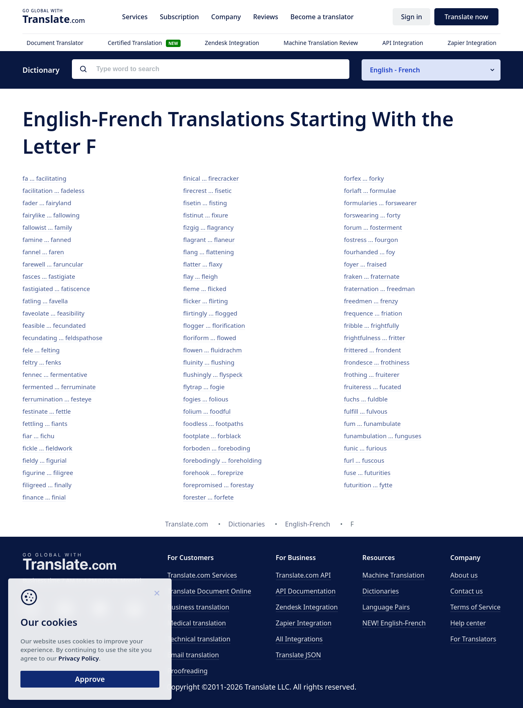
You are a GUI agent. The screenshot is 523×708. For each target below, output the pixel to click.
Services (135, 16)
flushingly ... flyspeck (212, 374)
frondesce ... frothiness (377, 362)
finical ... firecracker (211, 178)
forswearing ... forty (372, 215)
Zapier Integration (471, 43)
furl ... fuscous (364, 460)
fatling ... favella (45, 301)
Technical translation (198, 638)
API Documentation (306, 591)
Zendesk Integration (232, 43)
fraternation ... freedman (379, 289)
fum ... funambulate (372, 423)
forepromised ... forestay (218, 485)
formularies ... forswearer (380, 203)
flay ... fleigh (200, 276)
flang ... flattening (208, 252)
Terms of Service (475, 607)
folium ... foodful (206, 411)
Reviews (265, 16)
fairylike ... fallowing (51, 215)
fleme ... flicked (204, 289)
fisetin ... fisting (205, 203)
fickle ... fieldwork (47, 448)
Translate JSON (298, 654)
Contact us (466, 591)
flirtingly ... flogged (210, 313)
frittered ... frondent (372, 350)
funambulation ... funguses (382, 436)
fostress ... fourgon (371, 239)
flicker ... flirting (205, 301)
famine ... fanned (46, 239)
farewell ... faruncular (52, 264)
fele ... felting (41, 350)
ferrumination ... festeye (57, 399)
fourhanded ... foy (369, 252)
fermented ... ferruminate (59, 387)
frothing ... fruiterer (372, 374)
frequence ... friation (373, 313)
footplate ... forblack (212, 436)
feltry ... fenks (41, 362)
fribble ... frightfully (371, 325)
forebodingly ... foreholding (222, 460)
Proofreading (187, 670)
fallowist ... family (47, 227)
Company (226, 16)
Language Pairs (386, 607)
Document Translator (55, 43)
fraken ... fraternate (372, 276)
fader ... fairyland (46, 203)
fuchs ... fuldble (366, 399)
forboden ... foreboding (216, 448)
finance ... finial (44, 497)
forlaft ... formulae (370, 190)
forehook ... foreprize (213, 472)
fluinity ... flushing (208, 362)
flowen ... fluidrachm (212, 350)
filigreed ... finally (47, 485)
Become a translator (322, 16)
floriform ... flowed (209, 338)
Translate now (466, 16)
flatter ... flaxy (202, 264)
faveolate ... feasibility (53, 313)
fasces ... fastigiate (48, 276)
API (303, 575)
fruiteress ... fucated (372, 387)
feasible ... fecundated (54, 325)
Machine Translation (393, 575)
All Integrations (299, 638)
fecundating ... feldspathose (62, 338)
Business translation (198, 607)
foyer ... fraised (365, 264)
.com (53, 19)
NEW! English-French (394, 622)
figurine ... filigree (47, 472)
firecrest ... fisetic (207, 190)
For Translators (473, 638)
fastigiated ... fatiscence (56, 289)
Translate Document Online (209, 591)
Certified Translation (144, 43)
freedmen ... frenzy (371, 301)
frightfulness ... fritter (374, 338)
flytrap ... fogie (203, 387)
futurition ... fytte (368, 485)
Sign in (411, 16)
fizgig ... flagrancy (208, 227)
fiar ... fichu (38, 436)
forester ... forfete (208, 497)
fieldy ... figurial (44, 460)
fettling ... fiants (44, 423)
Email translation (193, 654)
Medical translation (196, 622)
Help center (468, 622)
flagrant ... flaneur (209, 239)
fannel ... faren (43, 252)
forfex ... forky (364, 178)
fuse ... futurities (367, 472)
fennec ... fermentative (54, 374)
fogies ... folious (205, 399)
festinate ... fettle (46, 411)
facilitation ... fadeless (53, 190)
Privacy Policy (78, 658)
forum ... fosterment (373, 227)
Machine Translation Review (321, 43)
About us (464, 575)
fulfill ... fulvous (365, 411)
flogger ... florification (214, 325)
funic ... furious (365, 448)
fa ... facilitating (44, 178)
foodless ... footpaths (213, 423)
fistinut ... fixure (205, 215)
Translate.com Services (202, 575)
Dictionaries (380, 591)
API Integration (402, 43)
